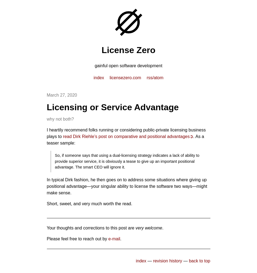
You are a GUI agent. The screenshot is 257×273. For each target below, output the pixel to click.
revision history (167, 261)
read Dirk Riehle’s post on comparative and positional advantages (126, 136)
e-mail (114, 239)
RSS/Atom (155, 77)
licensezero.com (125, 77)
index (98, 77)
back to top (199, 261)
